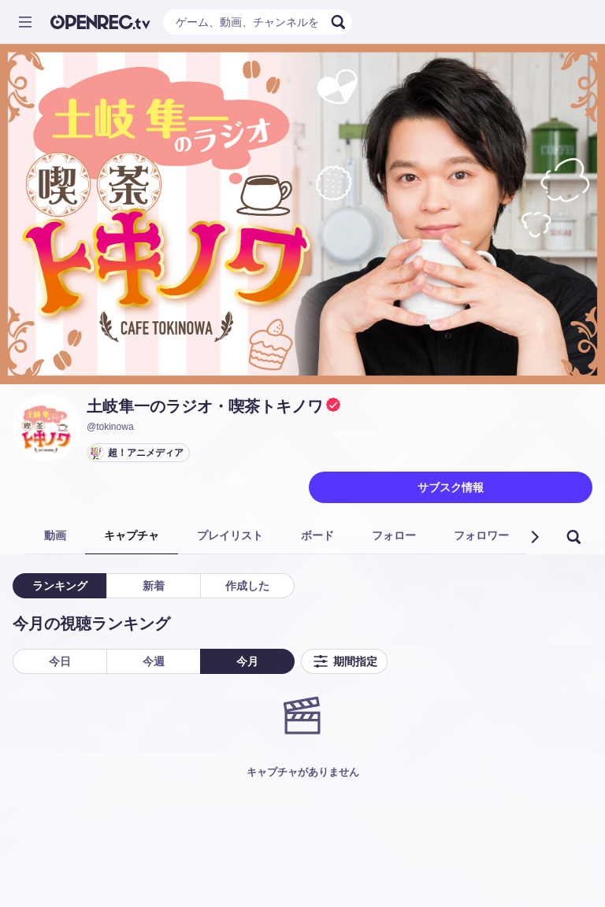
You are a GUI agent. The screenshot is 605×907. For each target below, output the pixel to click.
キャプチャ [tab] (131, 535)
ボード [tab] (317, 535)
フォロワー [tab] (481, 535)
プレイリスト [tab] (230, 535)
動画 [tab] (55, 535)
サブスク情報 (451, 487)
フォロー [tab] (394, 535)
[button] (534, 537)
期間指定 (344, 661)
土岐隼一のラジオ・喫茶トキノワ (205, 406)
